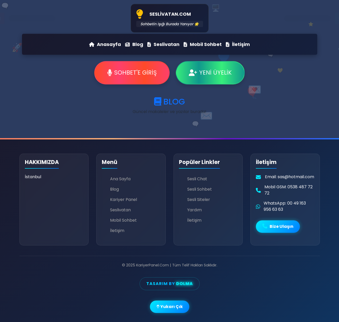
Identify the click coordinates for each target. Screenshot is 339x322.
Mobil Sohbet (203, 43)
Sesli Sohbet (199, 189)
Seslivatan (163, 43)
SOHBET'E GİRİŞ (132, 73)
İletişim (238, 43)
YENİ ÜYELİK (210, 73)
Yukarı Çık (169, 307)
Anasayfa (105, 43)
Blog (134, 43)
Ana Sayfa (120, 179)
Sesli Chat (197, 179)
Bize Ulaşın (277, 226)
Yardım (194, 210)
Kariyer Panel (123, 200)
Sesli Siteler (198, 200)
